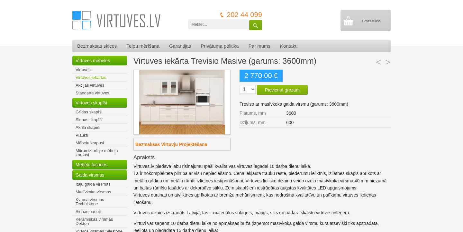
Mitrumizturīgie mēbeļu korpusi (97, 152)
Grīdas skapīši (89, 112)
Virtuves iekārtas (91, 77)
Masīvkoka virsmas (93, 191)
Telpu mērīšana (142, 46)
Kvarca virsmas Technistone (90, 201)
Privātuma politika (220, 46)
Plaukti (82, 135)
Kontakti (288, 46)
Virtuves (83, 69)
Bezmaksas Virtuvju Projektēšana (171, 144)
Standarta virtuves (92, 93)
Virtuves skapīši (91, 102)
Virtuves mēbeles (93, 60)
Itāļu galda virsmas (93, 184)
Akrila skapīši (88, 127)
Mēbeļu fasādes (91, 164)
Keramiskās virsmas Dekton (94, 221)
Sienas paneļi (88, 211)
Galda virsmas (90, 175)
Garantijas (180, 46)
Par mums (259, 46)
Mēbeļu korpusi (90, 142)
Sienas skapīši (89, 119)
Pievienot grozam (282, 89)
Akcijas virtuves (90, 85)
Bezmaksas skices (97, 46)
